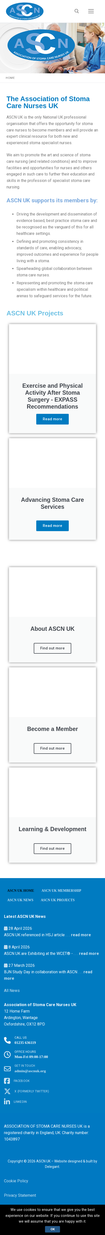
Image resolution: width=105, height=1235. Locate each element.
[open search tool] (76, 11)
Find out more (52, 648)
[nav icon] (91, 11)
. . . (67, 935)
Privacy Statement (20, 1195)
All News (12, 990)
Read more (52, 419)
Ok (52, 1229)
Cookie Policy (16, 1181)
